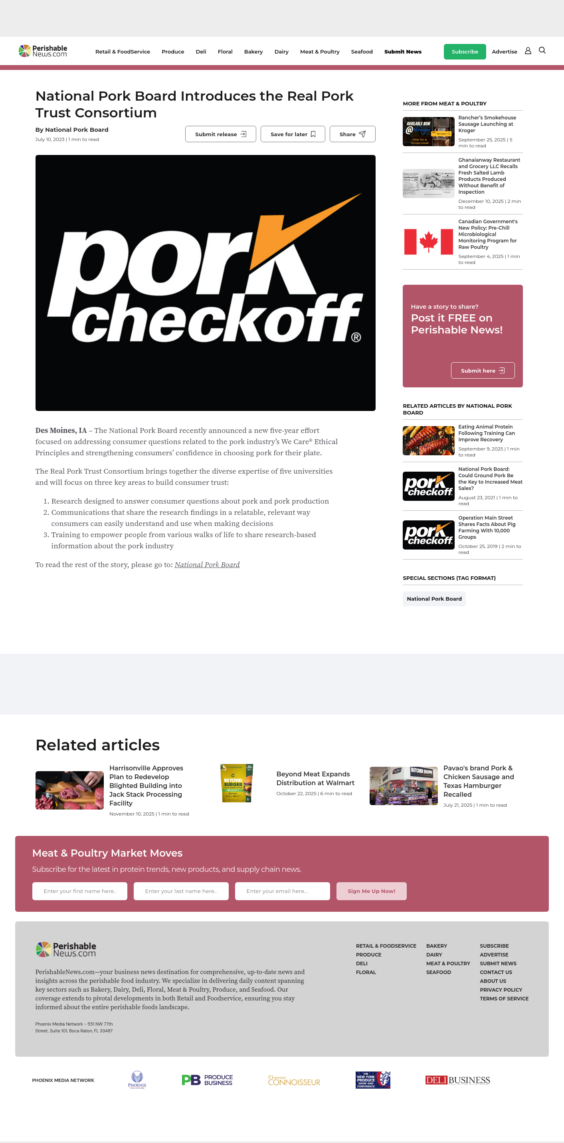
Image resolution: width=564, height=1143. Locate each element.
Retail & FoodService (122, 51)
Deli (201, 51)
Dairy (282, 51)
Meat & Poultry (320, 51)
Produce (173, 51)
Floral (225, 51)
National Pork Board (77, 129)
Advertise (504, 51)
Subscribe (465, 51)
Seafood (362, 51)
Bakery (253, 51)
